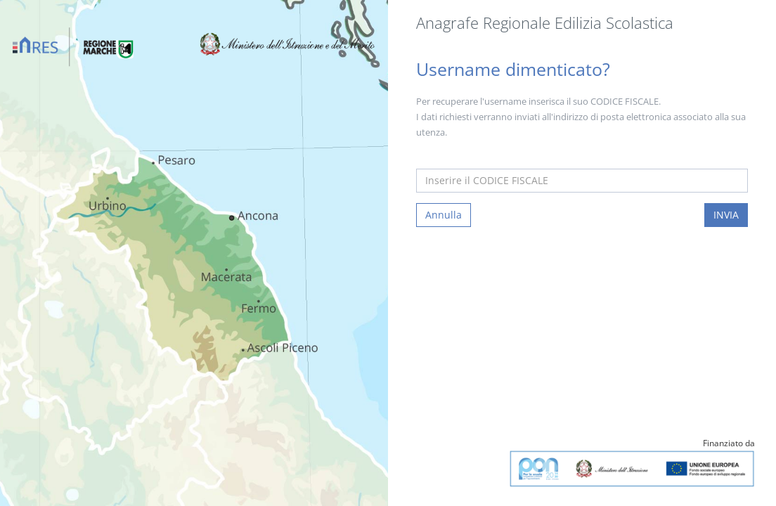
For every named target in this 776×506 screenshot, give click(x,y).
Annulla (443, 214)
